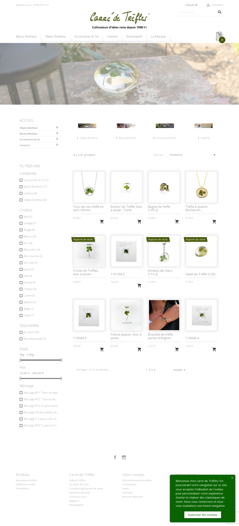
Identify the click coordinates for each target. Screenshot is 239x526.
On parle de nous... (79, 484)
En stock (31, 332)
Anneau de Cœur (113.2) (160, 272)
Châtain (30, 289)
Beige (29, 309)
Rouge (29, 230)
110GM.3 (79, 338)
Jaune (29, 269)
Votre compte (133, 474)
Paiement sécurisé (79, 492)
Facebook (115, 457)
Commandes (129, 484)
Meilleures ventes (26, 484)
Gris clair (30, 262)
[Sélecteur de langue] (192, 5)
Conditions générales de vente (86, 488)
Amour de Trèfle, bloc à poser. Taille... (126, 208)
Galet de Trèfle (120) (200, 274)
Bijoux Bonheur (26, 36)
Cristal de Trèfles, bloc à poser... (86, 272)
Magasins (74, 500)
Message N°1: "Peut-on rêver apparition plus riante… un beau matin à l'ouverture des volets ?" (42, 392)
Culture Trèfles (77, 480)
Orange (30, 223)
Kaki (28, 276)
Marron (30, 302)
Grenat (29, 282)
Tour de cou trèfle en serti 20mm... (88, 208)
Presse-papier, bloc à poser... (126, 336)
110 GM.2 (118, 274)
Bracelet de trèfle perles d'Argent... (160, 336)
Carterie (112, 36)
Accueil (27, 120)
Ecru (28, 243)
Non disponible (35, 338)
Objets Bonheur (55, 36)
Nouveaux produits (26, 480)
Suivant (180, 370)
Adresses (127, 492)
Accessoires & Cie (87, 36)
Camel (29, 295)
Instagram (124, 457)
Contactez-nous (78, 496)
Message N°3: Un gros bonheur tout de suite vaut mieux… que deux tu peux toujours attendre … (42, 406)
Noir (28, 216)
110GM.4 (192, 338)
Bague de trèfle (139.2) (159, 208)
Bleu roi (30, 236)
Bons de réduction (132, 496)
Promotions (22, 488)
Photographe (76, 505)
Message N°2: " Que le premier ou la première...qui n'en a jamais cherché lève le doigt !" (42, 399)
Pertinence (193, 155)
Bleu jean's (32, 249)
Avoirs (125, 488)
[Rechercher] (198, 12)
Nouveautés (134, 36)
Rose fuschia (33, 256)
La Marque (158, 36)
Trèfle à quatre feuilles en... (196, 208)
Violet (29, 315)
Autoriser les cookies (202, 515)
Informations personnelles (137, 480)
